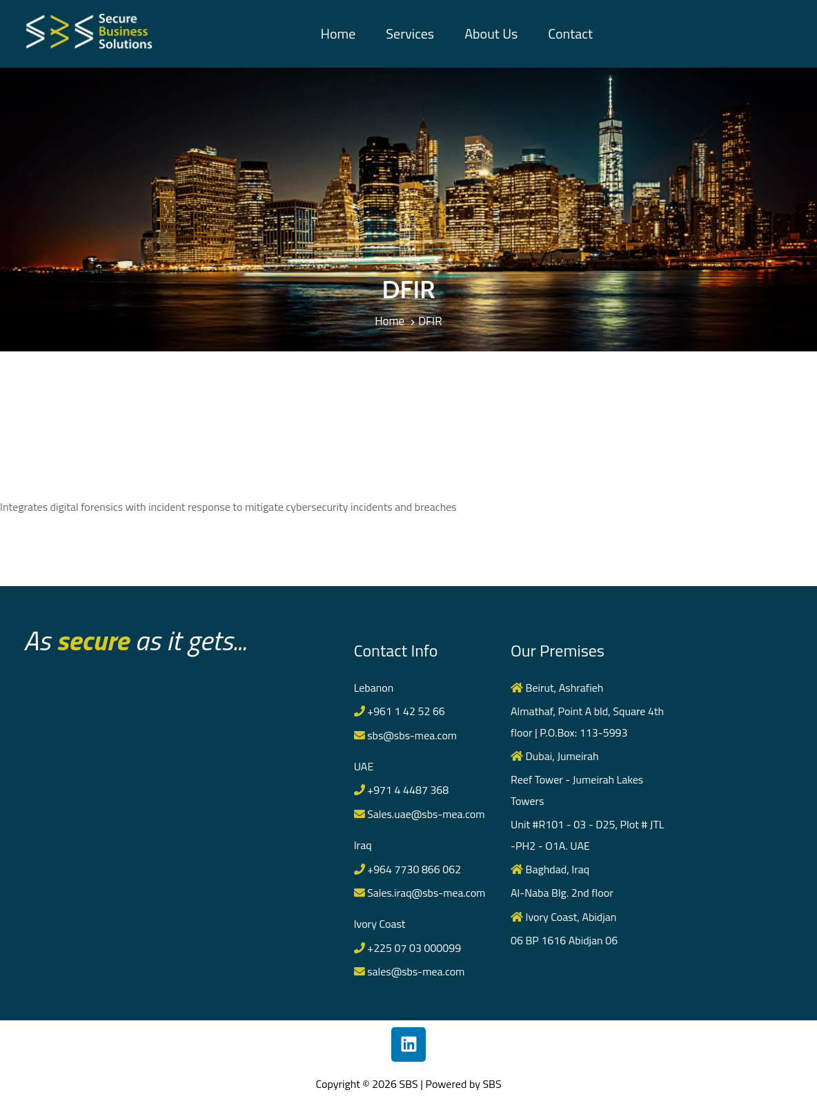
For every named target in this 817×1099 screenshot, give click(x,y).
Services (410, 33)
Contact (570, 33)
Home (337, 33)
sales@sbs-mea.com (410, 971)
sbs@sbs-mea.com (405, 735)
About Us (491, 33)
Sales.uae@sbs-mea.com (420, 814)
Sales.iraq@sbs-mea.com (420, 892)
